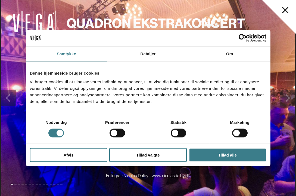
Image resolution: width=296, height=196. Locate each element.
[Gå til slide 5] (26, 184)
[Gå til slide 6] (30, 184)
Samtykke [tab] (66, 53)
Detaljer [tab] (148, 53)
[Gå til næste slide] (288, 98)
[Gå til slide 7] (33, 184)
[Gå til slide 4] (22, 184)
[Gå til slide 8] (37, 184)
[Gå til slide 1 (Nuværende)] (12, 184)
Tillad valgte (148, 154)
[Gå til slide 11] (47, 184)
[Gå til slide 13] (54, 184)
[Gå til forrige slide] (8, 98)
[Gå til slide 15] (61, 184)
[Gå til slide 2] (15, 184)
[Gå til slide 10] (44, 184)
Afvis (69, 154)
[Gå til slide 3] (19, 184)
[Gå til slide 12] (51, 184)
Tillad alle (227, 154)
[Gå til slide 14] (58, 184)
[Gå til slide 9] (40, 184)
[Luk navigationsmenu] (285, 10)
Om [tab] (229, 53)
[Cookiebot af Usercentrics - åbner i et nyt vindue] (242, 38)
